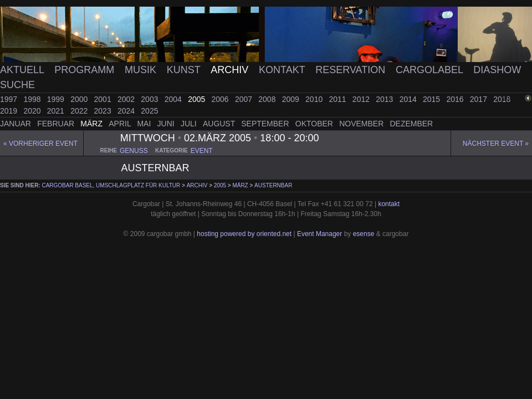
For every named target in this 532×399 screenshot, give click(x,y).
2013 (385, 99)
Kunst (185, 69)
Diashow (497, 69)
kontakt (389, 204)
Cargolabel (431, 69)
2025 (149, 110)
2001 (104, 99)
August (220, 123)
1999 (56, 99)
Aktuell (23, 69)
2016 (456, 99)
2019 (9, 110)
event (202, 151)
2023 (104, 110)
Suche (17, 84)
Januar (16, 123)
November (362, 123)
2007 (244, 99)
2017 (479, 99)
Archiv (231, 69)
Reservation (351, 69)
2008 (268, 99)
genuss (134, 151)
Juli (190, 123)
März (92, 123)
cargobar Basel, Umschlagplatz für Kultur (111, 185)
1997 (9, 99)
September (266, 123)
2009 (291, 99)
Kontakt (283, 69)
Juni (167, 123)
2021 (56, 110)
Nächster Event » (496, 143)
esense (364, 234)
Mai (145, 123)
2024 (127, 110)
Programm (85, 69)
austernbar (273, 185)
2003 (150, 99)
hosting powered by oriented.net (244, 234)
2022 (80, 110)
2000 (80, 99)
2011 (338, 99)
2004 (174, 99)
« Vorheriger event (40, 143)
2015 (432, 99)
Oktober (315, 123)
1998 (33, 99)
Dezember (411, 123)
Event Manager (319, 234)
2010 (315, 99)
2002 (127, 99)
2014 (409, 99)
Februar (56, 123)
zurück (514, 98)
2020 (33, 110)
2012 (362, 99)
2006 (221, 99)
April (121, 123)
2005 (197, 99)
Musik (142, 69)
